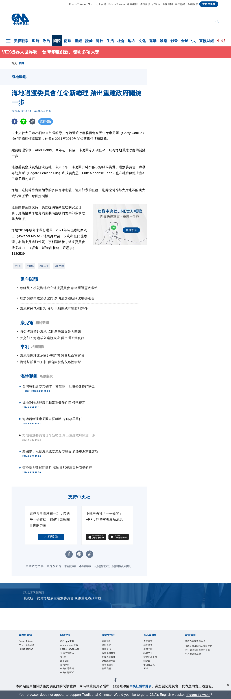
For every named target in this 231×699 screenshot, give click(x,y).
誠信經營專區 (110, 663)
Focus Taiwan (77, 4)
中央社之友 (150, 667)
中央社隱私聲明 (140, 686)
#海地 (30, 265)
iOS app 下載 (68, 641)
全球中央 (188, 41)
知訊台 (147, 663)
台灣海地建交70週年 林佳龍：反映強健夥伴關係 (58, 386)
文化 (142, 41)
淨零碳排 (132, 4)
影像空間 (167, 4)
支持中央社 (208, 4)
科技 (99, 41)
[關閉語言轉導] (228, 694)
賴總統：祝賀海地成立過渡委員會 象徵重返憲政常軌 (60, 451)
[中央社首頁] (20, 20)
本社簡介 (107, 641)
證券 (89, 41)
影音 (174, 41)
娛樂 (163, 41)
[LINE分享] (24, 121)
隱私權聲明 (108, 667)
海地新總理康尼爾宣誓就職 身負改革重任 (52, 419)
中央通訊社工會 (194, 659)
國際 (57, 41)
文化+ (63, 659)
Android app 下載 (70, 646)
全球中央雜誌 (68, 654)
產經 (78, 41)
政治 (46, 41)
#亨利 (17, 265)
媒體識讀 (145, 4)
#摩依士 (44, 265)
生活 (110, 41)
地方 (131, 41)
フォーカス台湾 (97, 4)
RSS (146, 672)
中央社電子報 (68, 672)
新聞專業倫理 (110, 659)
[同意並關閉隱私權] (228, 686)
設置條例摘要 (110, 654)
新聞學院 (65, 667)
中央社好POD (68, 676)
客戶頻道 (180, 4)
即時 (35, 41)
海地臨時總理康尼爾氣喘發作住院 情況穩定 (53, 403)
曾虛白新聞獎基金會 (197, 641)
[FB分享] (15, 121)
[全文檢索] (217, 22)
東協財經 (206, 41)
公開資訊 (107, 650)
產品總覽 (148, 641)
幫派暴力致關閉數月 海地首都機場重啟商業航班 (57, 468)
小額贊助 (51, 537)
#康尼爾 (59, 265)
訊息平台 (148, 654)
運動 (152, 41)
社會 (121, 41)
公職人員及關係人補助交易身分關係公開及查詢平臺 (198, 651)
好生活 (156, 4)
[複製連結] (33, 121)
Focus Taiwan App (71, 650)
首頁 (14, 63)
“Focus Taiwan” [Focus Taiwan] (198, 694)
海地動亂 (29, 376)
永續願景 (193, 4)
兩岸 (67, 41)
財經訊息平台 (151, 659)
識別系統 (107, 646)
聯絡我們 (107, 672)
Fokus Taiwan (116, 4)
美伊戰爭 (21, 41)
